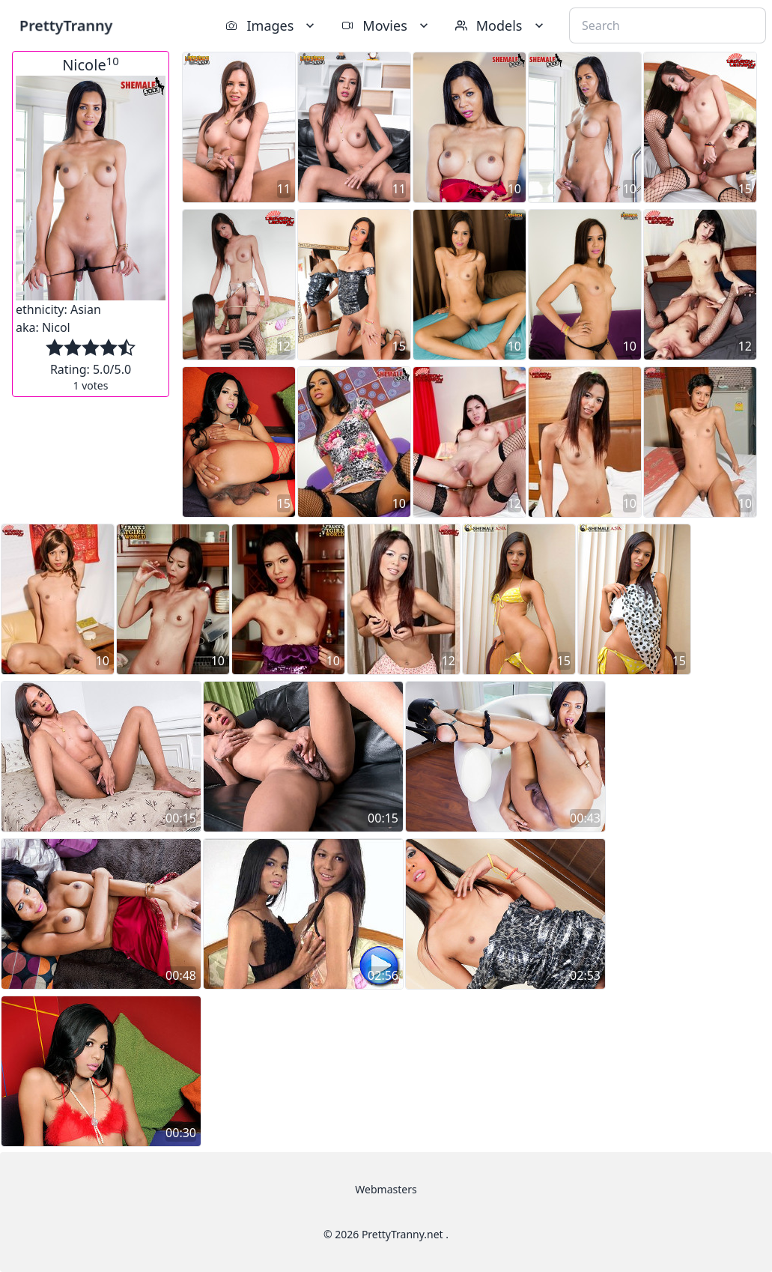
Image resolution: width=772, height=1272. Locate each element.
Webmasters (385, 1189)
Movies (386, 25)
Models (501, 25)
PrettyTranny (66, 25)
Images (271, 25)
